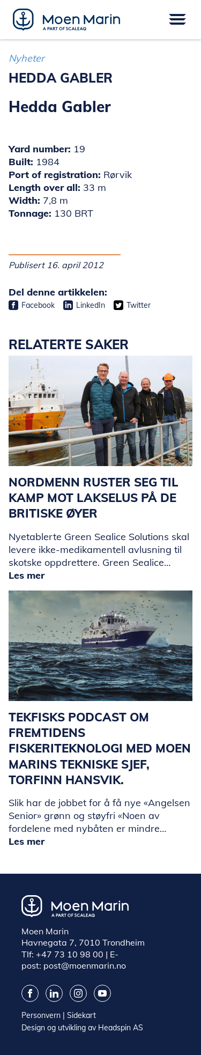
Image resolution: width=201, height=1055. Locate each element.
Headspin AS (120, 1027)
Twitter (138, 305)
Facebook (38, 305)
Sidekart (81, 1015)
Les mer (26, 575)
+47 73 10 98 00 (69, 954)
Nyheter (26, 58)
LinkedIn (90, 305)
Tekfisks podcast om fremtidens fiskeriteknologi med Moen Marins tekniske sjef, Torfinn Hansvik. (100, 748)
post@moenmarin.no (84, 965)
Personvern (41, 1015)
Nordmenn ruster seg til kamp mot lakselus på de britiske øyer (93, 498)
